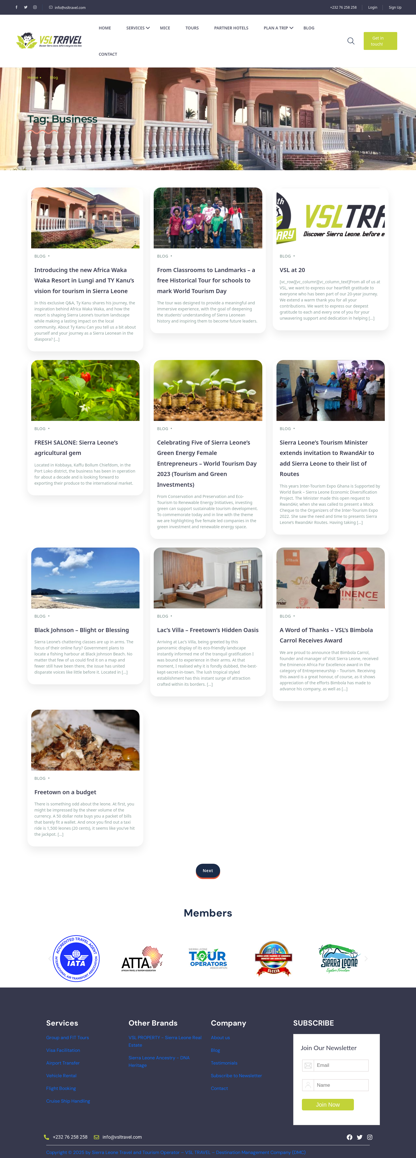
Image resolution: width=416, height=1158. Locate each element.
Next (208, 867)
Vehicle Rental (61, 1072)
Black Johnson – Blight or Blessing (81, 627)
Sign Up (395, 7)
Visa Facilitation (63, 1047)
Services (138, 28)
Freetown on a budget (65, 788)
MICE (165, 28)
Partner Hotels (231, 28)
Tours (192, 28)
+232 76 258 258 (343, 7)
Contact (108, 54)
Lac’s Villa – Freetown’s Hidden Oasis (208, 627)
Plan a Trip (279, 28)
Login (372, 7)
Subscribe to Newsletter (236, 1072)
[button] (49, 955)
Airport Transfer (63, 1059)
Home (105, 28)
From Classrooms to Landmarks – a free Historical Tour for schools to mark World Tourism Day (206, 279)
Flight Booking (61, 1085)
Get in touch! (377, 41)
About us (220, 1034)
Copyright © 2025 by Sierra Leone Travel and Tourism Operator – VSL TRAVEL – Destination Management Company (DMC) (176, 1149)
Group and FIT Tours (67, 1034)
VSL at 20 (292, 269)
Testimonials (224, 1059)
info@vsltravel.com (67, 7)
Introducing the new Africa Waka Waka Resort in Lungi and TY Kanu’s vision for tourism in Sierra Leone (84, 279)
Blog (309, 28)
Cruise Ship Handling (68, 1098)
